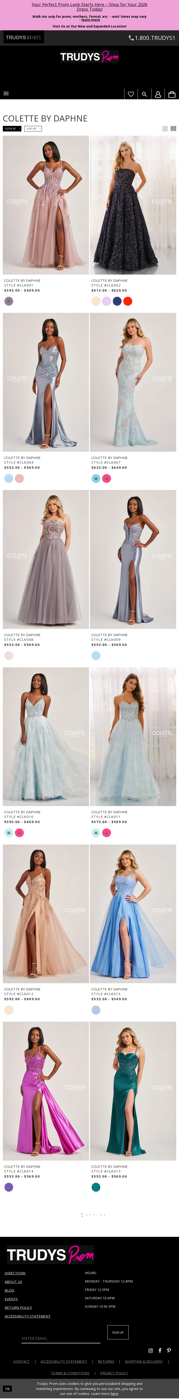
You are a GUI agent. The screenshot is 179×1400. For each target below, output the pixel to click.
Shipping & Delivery (144, 1363)
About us (13, 1281)
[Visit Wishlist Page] (131, 94)
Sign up (122, 1333)
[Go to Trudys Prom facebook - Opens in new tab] (162, 1353)
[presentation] (46, 205)
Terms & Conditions (70, 1374)
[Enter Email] (60, 1335)
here (114, 1395)
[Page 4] (93, 1214)
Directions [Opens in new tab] (15, 1273)
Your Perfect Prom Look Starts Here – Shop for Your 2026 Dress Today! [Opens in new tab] (89, 7)
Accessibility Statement (28, 1316)
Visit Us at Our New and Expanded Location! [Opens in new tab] (89, 26)
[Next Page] (110, 1214)
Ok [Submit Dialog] (7, 1390)
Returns (106, 1363)
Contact (21, 1363)
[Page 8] (105, 1214)
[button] (6, 93)
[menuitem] (172, 94)
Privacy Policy (114, 1374)
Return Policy (18, 1307)
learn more (91, 19)
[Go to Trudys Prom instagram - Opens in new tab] (153, 1353)
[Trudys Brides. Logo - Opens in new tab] (23, 36)
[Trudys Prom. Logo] (89, 57)
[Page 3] (88, 1214)
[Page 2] (83, 1214)
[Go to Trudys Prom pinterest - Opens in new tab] (171, 1353)
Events (11, 1299)
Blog (9, 1290)
